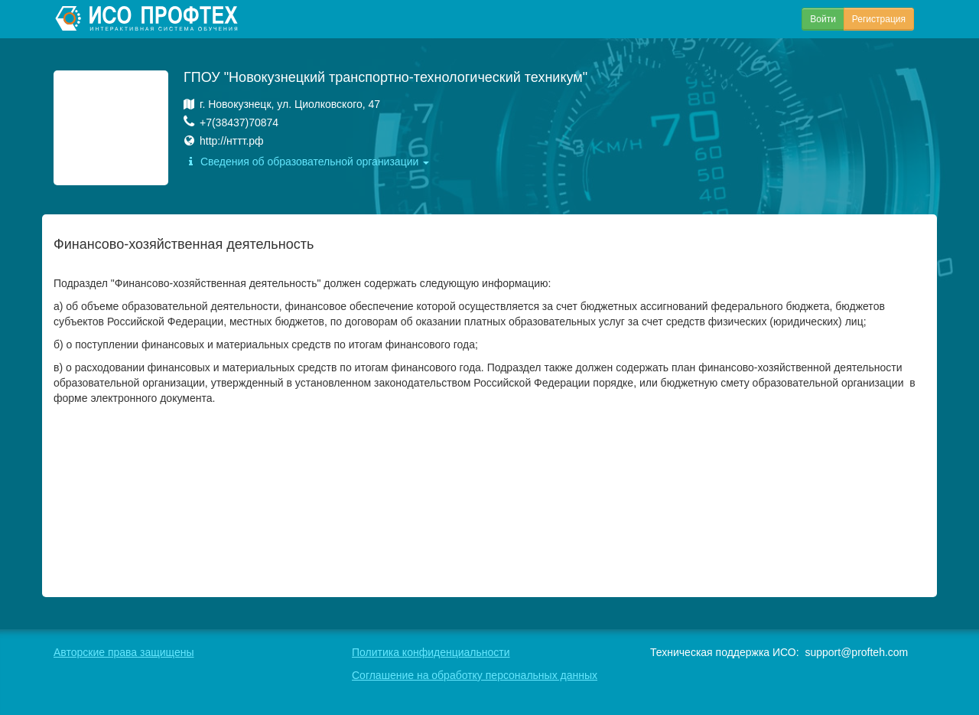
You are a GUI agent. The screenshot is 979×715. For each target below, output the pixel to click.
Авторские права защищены (124, 652)
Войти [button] (823, 19)
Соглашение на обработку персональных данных (474, 675)
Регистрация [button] (879, 19)
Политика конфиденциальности (431, 652)
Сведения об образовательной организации (306, 161)
